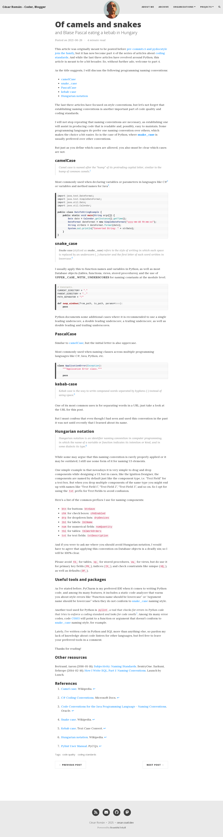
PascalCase (68, 87)
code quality (68, 754)
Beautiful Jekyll (118, 827)
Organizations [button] (183, 7)
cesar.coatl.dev (125, 822)
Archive (164, 7)
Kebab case (68, 728)
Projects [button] (206, 7)
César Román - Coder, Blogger (24, 7)
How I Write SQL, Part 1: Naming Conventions (115, 670)
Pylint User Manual (74, 746)
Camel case (69, 689)
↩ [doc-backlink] (94, 689)
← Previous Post (70, 764)
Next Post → (155, 764)
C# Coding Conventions (77, 697)
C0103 (76, 618)
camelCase (68, 79)
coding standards (87, 754)
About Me (148, 7)
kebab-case (68, 92)
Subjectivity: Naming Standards (115, 666)
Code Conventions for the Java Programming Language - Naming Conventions (113, 706)
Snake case (68, 719)
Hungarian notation (74, 96)
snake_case (69, 83)
